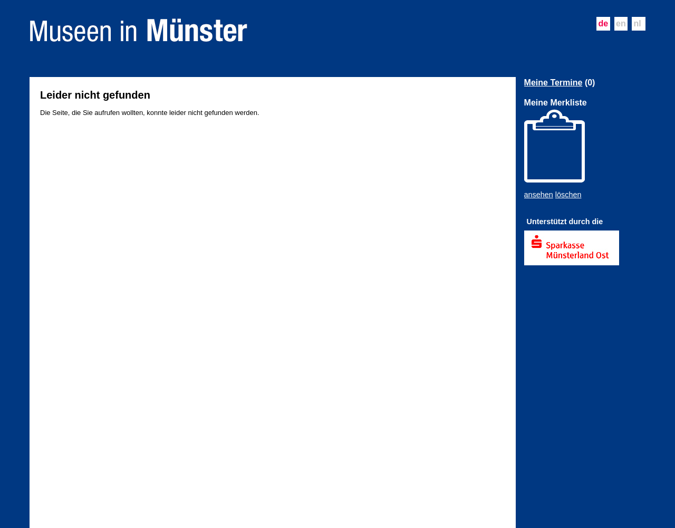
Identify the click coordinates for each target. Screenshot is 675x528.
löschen (568, 194)
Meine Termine (553, 82)
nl (637, 23)
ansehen (538, 194)
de (603, 23)
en (621, 23)
